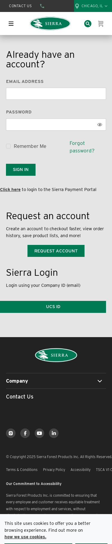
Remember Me (30, 146)
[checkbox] (8, 146)
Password (19, 112)
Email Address (25, 81)
